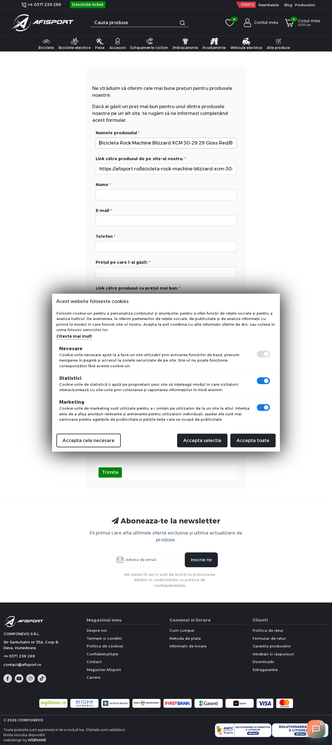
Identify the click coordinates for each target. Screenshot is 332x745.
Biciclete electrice (75, 43)
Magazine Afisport (104, 669)
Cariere (93, 677)
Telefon (104, 236)
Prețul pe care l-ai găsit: (122, 262)
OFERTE (247, 5)
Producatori (305, 5)
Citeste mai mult (74, 336)
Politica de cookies (105, 646)
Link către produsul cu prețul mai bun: (137, 288)
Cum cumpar (181, 630)
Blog (288, 5)
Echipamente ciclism (149, 43)
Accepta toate (253, 440)
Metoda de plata (185, 638)
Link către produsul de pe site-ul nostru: (139, 158)
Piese (100, 43)
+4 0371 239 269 (41, 4)
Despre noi (97, 630)
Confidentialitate (102, 654)
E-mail (102, 210)
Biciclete (46, 43)
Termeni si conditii (104, 638)
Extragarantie (265, 669)
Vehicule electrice (246, 43)
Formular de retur (269, 638)
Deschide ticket (87, 4)
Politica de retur (268, 630)
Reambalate (269, 5)
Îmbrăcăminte (185, 43)
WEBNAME (37, 740)
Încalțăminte (214, 43)
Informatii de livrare (187, 646)
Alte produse (278, 43)
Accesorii (117, 43)
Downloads (263, 661)
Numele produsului (116, 132)
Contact (94, 661)
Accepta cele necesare (88, 440)
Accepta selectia (202, 440)
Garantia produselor (272, 646)
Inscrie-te (201, 559)
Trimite (110, 472)
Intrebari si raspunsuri (273, 654)
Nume (102, 184)
